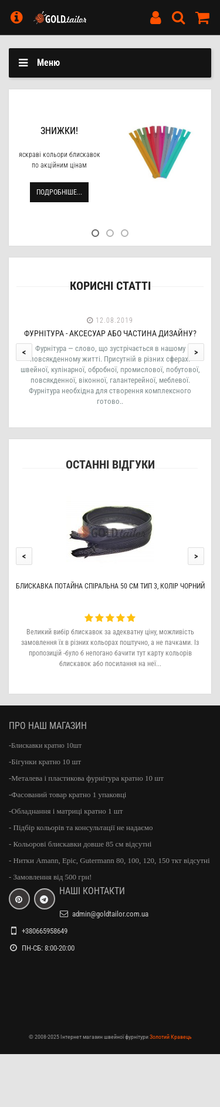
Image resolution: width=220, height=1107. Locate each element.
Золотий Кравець (171, 1037)
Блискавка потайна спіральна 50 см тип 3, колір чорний (110, 586)
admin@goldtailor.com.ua (110, 913)
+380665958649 (44, 931)
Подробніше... (59, 192)
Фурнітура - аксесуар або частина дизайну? (110, 333)
